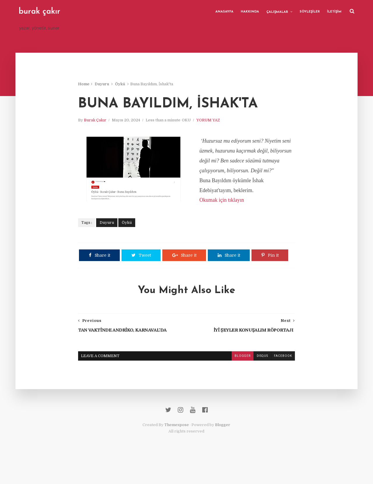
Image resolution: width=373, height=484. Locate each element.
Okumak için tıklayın (224, 211)
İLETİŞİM (334, 11)
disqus (260, 378)
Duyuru (104, 84)
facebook (281, 378)
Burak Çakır (97, 120)
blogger (240, 378)
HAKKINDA (249, 11)
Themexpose (177, 448)
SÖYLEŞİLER (309, 11)
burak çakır (40, 12)
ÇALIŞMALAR (277, 11)
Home (86, 84)
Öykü (122, 84)
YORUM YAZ (210, 120)
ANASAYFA (224, 11)
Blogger (223, 448)
